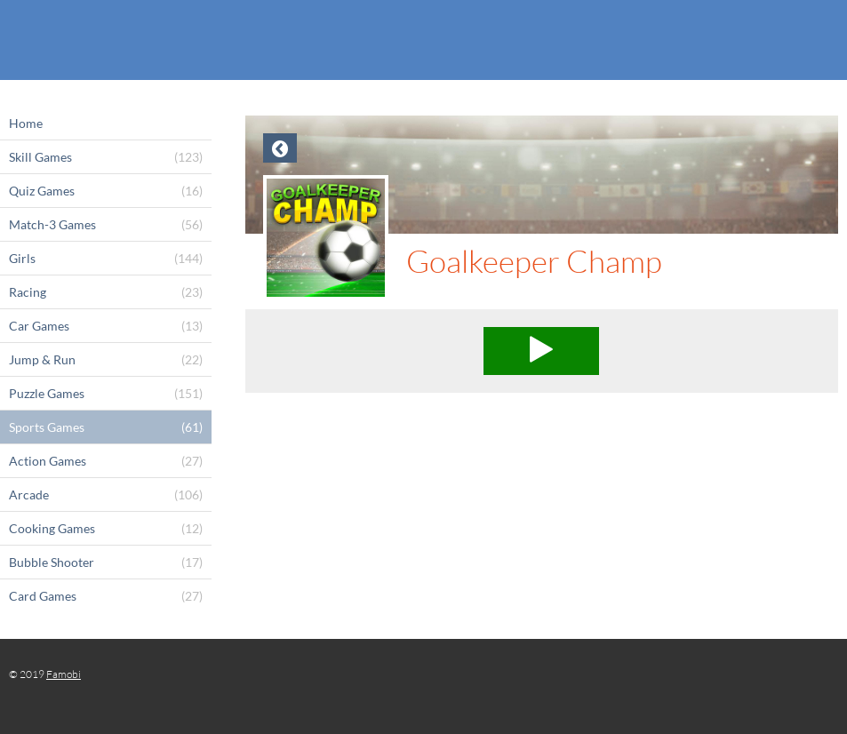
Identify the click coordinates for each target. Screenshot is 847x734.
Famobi (63, 674)
